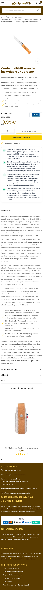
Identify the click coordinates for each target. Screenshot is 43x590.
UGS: (3, 117)
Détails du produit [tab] (9, 369)
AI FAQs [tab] (4, 375)
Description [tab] (6, 210)
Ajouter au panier (29, 131)
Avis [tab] (3, 380)
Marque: (4, 114)
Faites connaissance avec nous (17, 497)
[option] (21, 44)
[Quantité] (7, 131)
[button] (2, 460)
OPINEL (11, 114)
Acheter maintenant (21, 138)
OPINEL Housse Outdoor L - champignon (21, 448)
